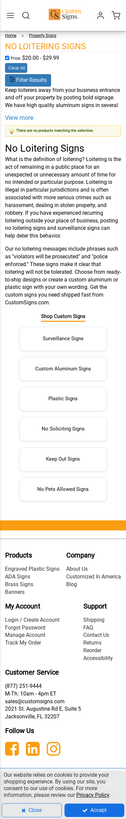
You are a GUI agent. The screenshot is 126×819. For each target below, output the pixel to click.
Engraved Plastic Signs (32, 569)
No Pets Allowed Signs (63, 489)
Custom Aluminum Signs (63, 369)
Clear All (16, 67)
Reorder (92, 650)
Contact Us (96, 635)
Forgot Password (25, 627)
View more (19, 117)
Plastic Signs (63, 399)
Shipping (93, 620)
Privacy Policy (92, 795)
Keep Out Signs (63, 459)
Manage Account (25, 635)
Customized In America (93, 576)
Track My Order (23, 642)
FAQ (88, 627)
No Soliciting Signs (63, 429)
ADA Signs (17, 576)
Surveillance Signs (63, 339)
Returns (92, 642)
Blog (71, 584)
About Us (77, 569)
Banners (15, 592)
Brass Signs (19, 584)
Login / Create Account (32, 620)
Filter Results (28, 80)
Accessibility (98, 658)
